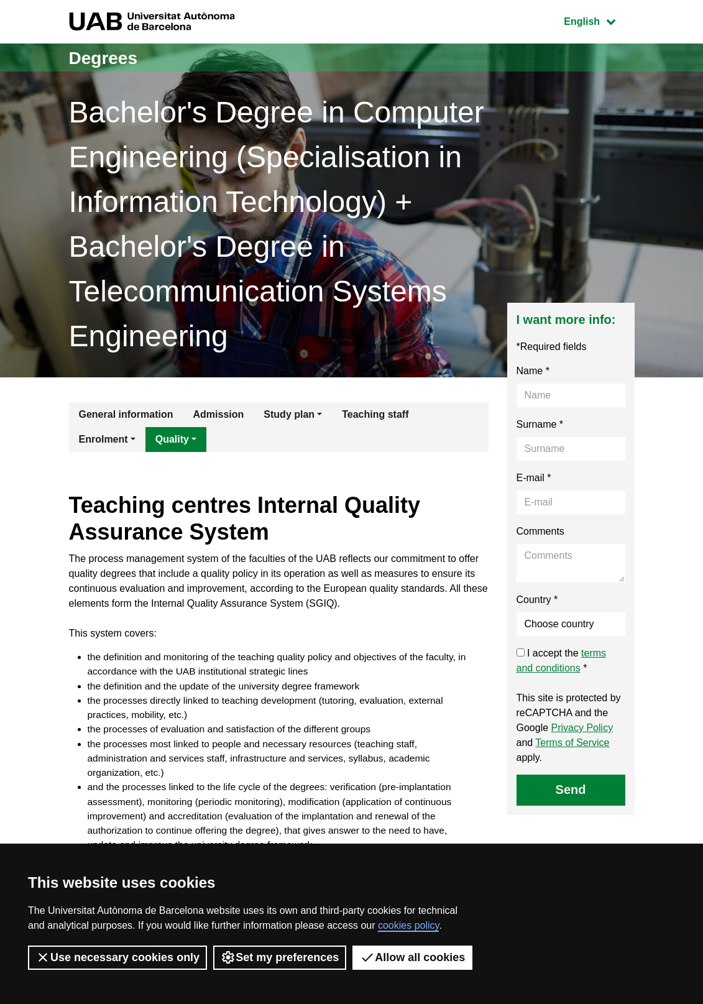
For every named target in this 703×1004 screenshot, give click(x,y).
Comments (540, 531)
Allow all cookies (412, 957)
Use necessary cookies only (117, 957)
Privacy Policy (582, 727)
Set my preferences (280, 957)
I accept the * (562, 660)
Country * (537, 599)
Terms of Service (572, 742)
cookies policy (408, 925)
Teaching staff (375, 414)
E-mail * (534, 477)
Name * (533, 371)
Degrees (105, 57)
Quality (172, 439)
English (598, 20)
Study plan (289, 414)
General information (126, 414)
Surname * (540, 424)
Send (571, 789)
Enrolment (103, 439)
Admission (218, 414)
